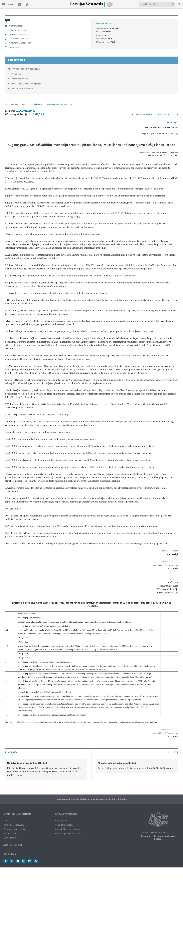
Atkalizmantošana (64, 824)
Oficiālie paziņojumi (66, 813)
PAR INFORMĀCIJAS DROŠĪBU (20, 689)
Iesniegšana (61, 820)
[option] (46, 769)
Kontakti (7, 820)
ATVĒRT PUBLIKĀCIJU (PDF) (19, 680)
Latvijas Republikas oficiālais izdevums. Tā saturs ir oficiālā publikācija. (91, 798)
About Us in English (12, 844)
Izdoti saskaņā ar (20, 724)
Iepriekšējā (12, 752)
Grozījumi (16, 719)
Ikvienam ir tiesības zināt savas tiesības (158, 837)
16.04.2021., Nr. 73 (25, 25)
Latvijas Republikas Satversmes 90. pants (158, 832)
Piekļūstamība (10, 833)
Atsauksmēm (9, 837)
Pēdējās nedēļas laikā (55, 19)
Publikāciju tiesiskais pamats (69, 833)
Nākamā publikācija (166, 29)
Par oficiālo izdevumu (13, 824)
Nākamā (171, 752)
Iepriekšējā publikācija (145, 29)
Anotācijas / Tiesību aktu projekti (27, 729)
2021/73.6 (38, 28)
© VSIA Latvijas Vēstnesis (17, 813)
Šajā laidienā (36, 19)
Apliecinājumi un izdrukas (67, 828)
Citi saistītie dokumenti (22, 734)
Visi (71, 19)
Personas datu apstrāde (15, 828)
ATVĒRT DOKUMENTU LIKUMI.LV (26, 715)
